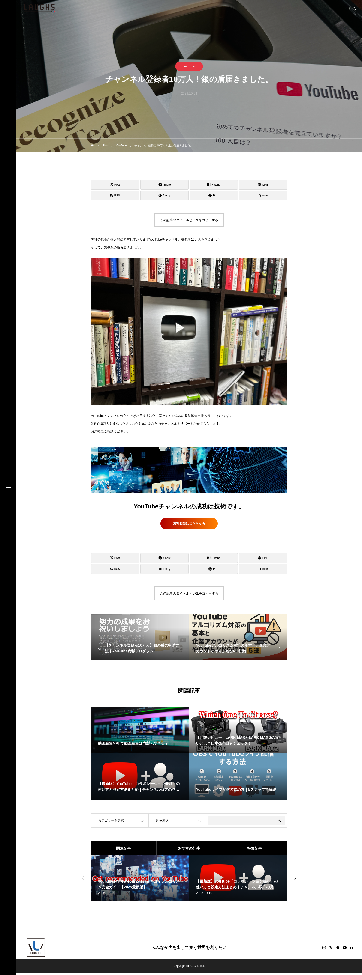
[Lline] (263, 185)
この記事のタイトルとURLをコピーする (189, 220)
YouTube (189, 66)
